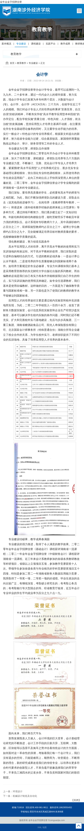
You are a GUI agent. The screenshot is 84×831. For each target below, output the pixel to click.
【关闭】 (76, 800)
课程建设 (36, 43)
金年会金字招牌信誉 (11, 2)
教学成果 (65, 43)
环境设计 (17, 791)
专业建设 (21, 43)
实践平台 (50, 43)
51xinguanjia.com (56, 820)
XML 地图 (41, 827)
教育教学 (21, 63)
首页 (12, 63)
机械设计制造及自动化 (25, 796)
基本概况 (6, 43)
